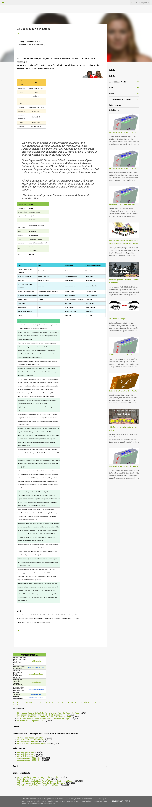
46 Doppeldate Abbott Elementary (30, 738)
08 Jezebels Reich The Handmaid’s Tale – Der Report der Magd (41, 715)
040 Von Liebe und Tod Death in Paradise (123, 466)
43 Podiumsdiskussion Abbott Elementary (33, 744)
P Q (70, 702)
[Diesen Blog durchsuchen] (139, 2)
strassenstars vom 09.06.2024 (28, 760)
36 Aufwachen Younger (117, 319)
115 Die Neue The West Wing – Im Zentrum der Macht (37, 785)
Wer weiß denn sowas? (26, 752)
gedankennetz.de (36, 674)
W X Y (99, 702)
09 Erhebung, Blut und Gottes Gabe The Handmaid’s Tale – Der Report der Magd (48, 713)
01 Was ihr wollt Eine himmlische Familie (32, 779)
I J (48, 702)
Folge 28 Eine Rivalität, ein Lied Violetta (123, 391)
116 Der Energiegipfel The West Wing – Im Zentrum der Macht (41, 783)
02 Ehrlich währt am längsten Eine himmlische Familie (37, 777)
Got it (127, 801)
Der (26, 702)
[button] (18, 34)
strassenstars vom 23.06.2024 (28, 758)
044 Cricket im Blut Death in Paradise (122, 204)
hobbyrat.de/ (36, 661)
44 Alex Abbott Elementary (27, 742)
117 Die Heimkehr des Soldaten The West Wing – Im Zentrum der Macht (44, 781)
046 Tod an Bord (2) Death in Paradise (122, 132)
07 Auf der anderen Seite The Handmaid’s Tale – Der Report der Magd (44, 717)
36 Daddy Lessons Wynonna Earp (30, 721)
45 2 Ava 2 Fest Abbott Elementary (30, 740)
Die (30, 702)
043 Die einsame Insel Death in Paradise (123, 355)
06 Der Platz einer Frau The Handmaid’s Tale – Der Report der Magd (43, 719)
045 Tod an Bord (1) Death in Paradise (122, 168)
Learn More (117, 801)
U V (90, 702)
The (85, 702)
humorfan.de (36, 682)
